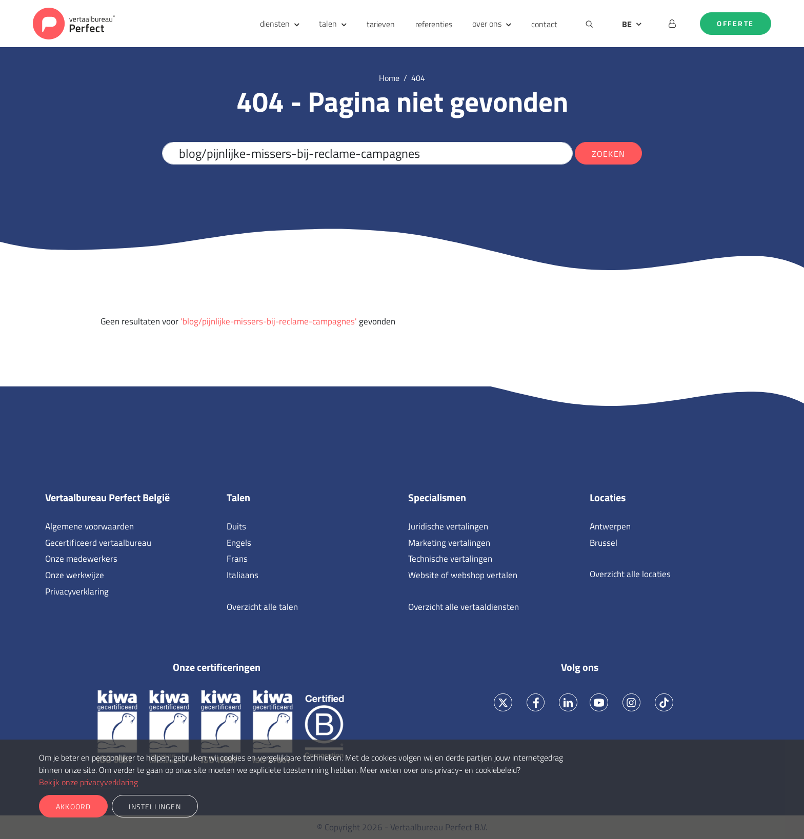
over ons (486, 23)
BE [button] (627, 24)
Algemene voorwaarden (89, 526)
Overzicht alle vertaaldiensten (463, 606)
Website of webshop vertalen (462, 575)
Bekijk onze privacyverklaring (88, 782)
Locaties (608, 497)
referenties (433, 24)
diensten (275, 23)
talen (328, 23)
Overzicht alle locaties (630, 574)
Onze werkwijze (74, 575)
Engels (239, 542)
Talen (238, 497)
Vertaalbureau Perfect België (107, 497)
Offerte (735, 23)
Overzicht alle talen (262, 606)
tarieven (381, 24)
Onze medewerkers (81, 558)
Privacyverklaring (77, 591)
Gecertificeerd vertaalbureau (98, 542)
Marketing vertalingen (449, 542)
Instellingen (154, 806)
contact (544, 24)
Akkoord (73, 806)
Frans (237, 558)
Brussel (603, 542)
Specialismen (437, 497)
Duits (236, 526)
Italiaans (242, 575)
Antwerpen (610, 526)
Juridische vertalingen (448, 526)
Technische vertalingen (450, 558)
